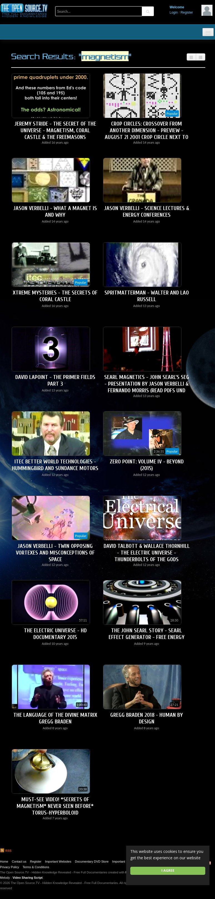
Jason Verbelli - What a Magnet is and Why (55, 211)
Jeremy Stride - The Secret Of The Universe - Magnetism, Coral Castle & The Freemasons (55, 130)
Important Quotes (124, 861)
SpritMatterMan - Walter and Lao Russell (146, 296)
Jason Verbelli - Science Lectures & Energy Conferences (146, 211)
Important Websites (58, 861)
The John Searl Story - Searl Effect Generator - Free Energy (146, 633)
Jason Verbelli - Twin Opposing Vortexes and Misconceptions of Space (55, 553)
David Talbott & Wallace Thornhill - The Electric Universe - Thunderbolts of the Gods (147, 553)
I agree (167, 870)
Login (174, 12)
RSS (6, 850)
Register (187, 12)
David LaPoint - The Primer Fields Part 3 (55, 380)
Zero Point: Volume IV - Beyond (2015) (147, 464)
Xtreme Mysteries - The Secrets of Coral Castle (55, 296)
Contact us (19, 861)
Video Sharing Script (27, 877)
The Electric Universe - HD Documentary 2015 (55, 633)
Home (4, 861)
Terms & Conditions (36, 867)
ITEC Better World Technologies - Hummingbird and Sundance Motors (55, 464)
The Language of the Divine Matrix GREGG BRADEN (55, 718)
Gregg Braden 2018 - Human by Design (146, 718)
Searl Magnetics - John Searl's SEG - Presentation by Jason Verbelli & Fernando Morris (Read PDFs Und (146, 384)
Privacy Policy (9, 867)
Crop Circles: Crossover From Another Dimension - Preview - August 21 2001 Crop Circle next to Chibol (146, 134)
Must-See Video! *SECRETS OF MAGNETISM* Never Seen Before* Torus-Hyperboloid (55, 806)
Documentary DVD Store (92, 861)
